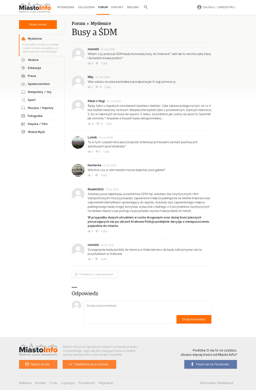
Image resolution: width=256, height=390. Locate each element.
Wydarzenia (65, 7)
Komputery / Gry (36, 92)
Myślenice (31, 38)
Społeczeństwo (35, 84)
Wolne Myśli (33, 132)
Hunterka (94, 165)
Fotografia (31, 116)
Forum (103, 7)
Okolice (29, 60)
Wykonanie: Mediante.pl (216, 383)
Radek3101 (96, 189)
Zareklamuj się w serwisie (88, 364)
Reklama (133, 7)
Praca (28, 76)
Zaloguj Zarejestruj (215, 7)
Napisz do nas (37, 364)
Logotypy (68, 383)
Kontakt (117, 7)
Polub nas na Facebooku (209, 364)
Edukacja (31, 68)
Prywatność (86, 383)
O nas (53, 383)
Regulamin (106, 383)
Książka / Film (34, 124)
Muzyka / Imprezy (37, 108)
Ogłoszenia (86, 7)
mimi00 (93, 49)
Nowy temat (37, 24)
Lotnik (92, 137)
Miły (91, 77)
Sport (28, 100)
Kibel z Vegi (96, 101)
